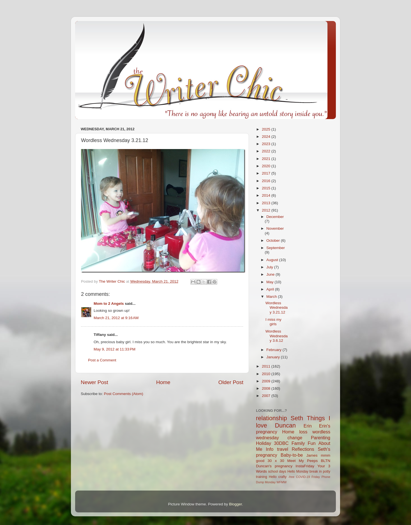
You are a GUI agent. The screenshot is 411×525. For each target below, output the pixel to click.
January (273, 357)
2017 (266, 173)
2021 (266, 159)
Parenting (320, 437)
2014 (266, 195)
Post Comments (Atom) (123, 394)
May (270, 282)
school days (277, 471)
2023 (266, 144)
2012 (266, 210)
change (294, 437)
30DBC (281, 443)
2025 (266, 129)
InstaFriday (304, 466)
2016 (266, 181)
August (272, 260)
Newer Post (94, 382)
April (270, 289)
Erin (308, 425)
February (274, 350)
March (272, 296)
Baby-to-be (292, 454)
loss (303, 431)
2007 (266, 396)
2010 (266, 374)
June (271, 274)
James (312, 455)
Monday (270, 482)
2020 (266, 166)
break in (316, 471)
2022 (266, 151)
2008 (266, 388)
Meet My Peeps (302, 461)
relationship (271, 418)
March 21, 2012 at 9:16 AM (116, 318)
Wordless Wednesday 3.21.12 (276, 307)
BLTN (325, 461)
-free (291, 476)
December (275, 217)
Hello (273, 477)
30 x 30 (275, 461)
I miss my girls (273, 321)
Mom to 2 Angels (109, 303)
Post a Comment (102, 360)
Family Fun (304, 443)
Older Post (230, 382)
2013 (266, 203)
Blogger (235, 504)
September (275, 248)
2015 (266, 188)
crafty (282, 477)
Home (163, 382)
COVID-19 (303, 476)
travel (282, 449)
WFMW (281, 482)
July (270, 267)
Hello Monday (297, 471)
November (275, 228)
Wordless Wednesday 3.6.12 (276, 335)
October (273, 240)
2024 (266, 136)
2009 (266, 381)
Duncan (285, 425)
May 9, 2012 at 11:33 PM (114, 349)
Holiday (263, 443)
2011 (266, 366)
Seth (297, 418)
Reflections (303, 449)
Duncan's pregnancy (274, 466)
